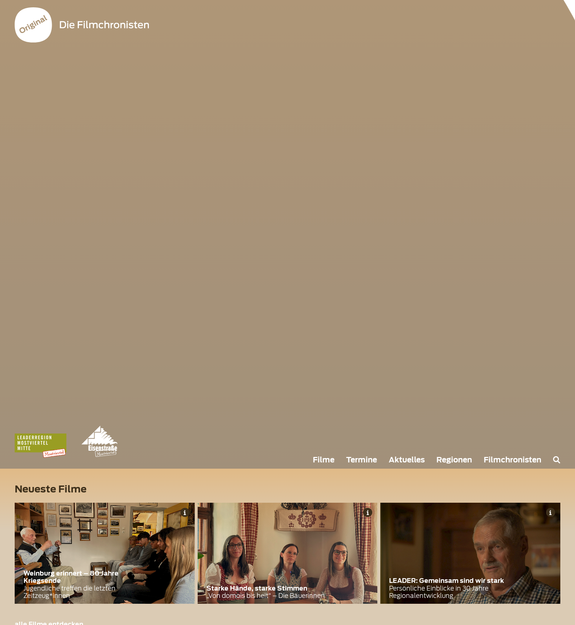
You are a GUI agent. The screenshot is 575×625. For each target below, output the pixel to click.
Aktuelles (407, 459)
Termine (361, 459)
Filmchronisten (512, 459)
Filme (323, 459)
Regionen (454, 459)
